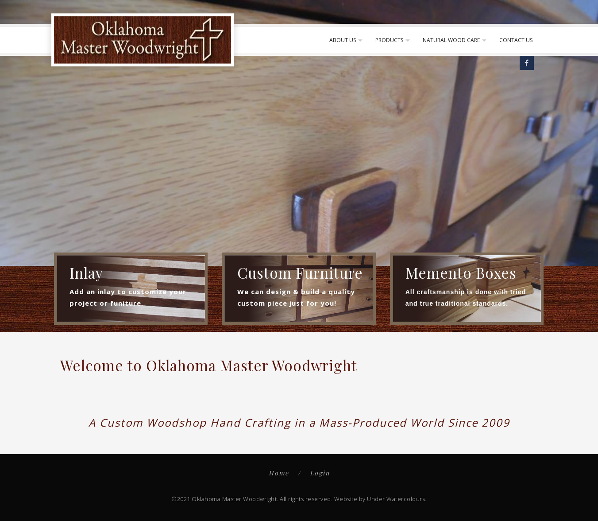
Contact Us (515, 40)
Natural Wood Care (451, 40)
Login (320, 473)
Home (279, 473)
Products (389, 40)
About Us (342, 40)
